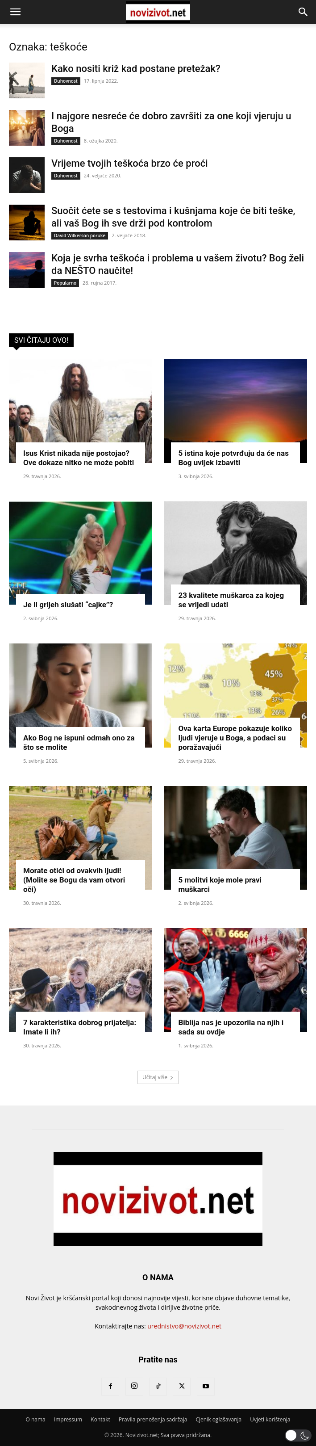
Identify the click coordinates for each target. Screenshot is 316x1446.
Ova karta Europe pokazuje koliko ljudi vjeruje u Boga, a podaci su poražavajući (235, 738)
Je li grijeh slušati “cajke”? (68, 604)
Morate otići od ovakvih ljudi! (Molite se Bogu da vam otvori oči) (74, 880)
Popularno (65, 283)
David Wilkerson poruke (79, 235)
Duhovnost (66, 81)
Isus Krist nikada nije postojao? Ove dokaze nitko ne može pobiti (78, 458)
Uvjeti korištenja (270, 1419)
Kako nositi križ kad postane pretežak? (135, 68)
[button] (15, 12)
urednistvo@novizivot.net (184, 1326)
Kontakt (100, 1419)
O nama (35, 1419)
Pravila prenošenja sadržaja (153, 1419)
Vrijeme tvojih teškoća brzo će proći (129, 163)
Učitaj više (158, 1077)
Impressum (68, 1419)
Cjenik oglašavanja (219, 1419)
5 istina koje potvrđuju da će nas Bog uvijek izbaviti (233, 458)
